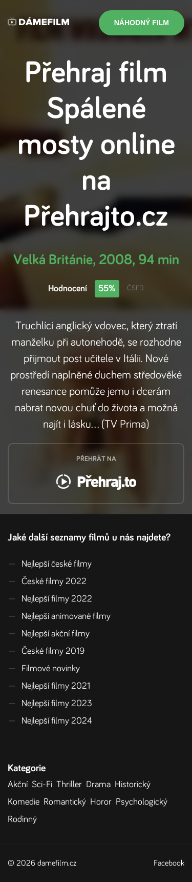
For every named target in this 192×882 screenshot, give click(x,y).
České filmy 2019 (46, 651)
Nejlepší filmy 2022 (50, 599)
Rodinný (24, 819)
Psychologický (144, 802)
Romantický (67, 802)
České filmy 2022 (47, 581)
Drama (100, 784)
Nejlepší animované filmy (59, 616)
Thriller (71, 784)
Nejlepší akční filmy (49, 634)
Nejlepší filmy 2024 (50, 721)
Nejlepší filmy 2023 (50, 703)
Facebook (169, 863)
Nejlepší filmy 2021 (49, 686)
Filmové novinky (44, 669)
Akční (20, 784)
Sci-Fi (44, 784)
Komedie (26, 802)
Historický (135, 784)
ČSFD (135, 288)
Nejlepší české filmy (50, 564)
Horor (103, 802)
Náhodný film (141, 22)
